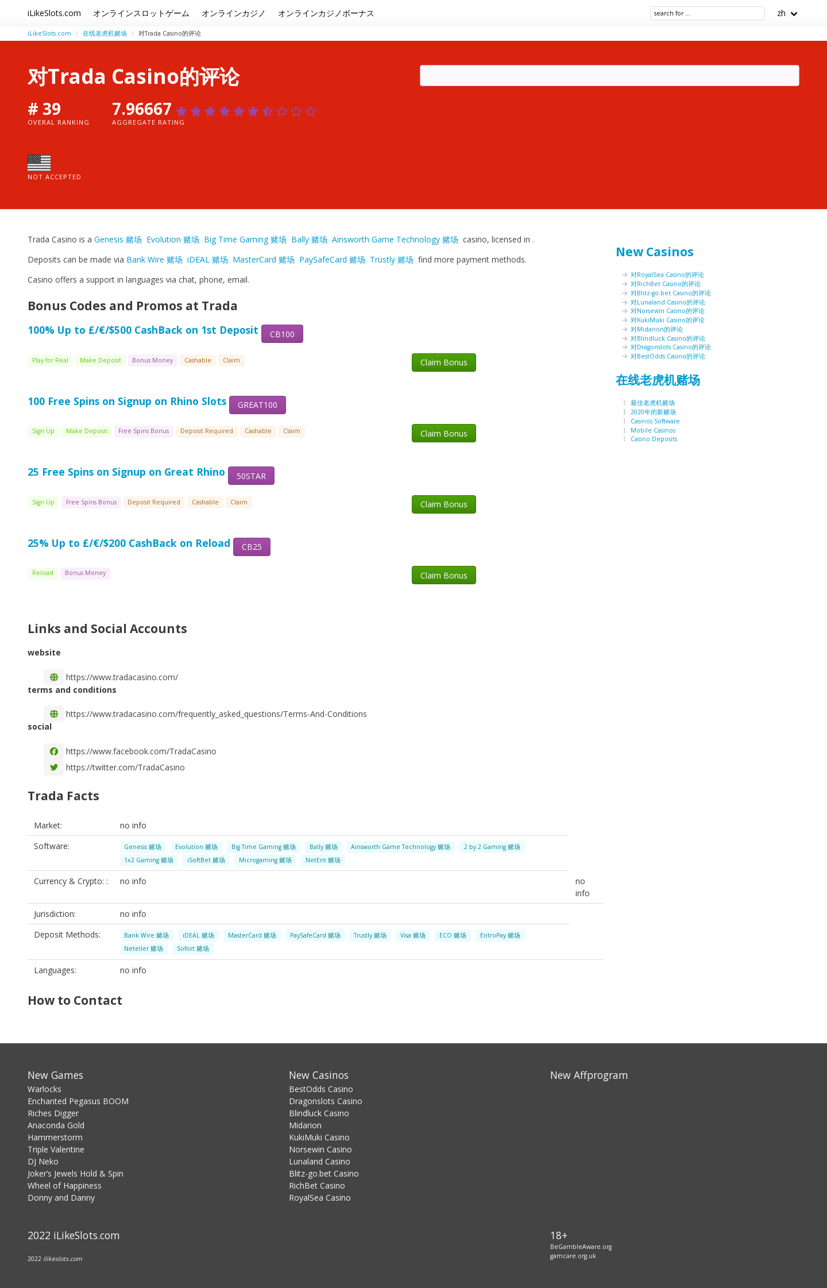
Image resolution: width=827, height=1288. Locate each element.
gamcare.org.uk (573, 1256)
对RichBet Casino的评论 (666, 284)
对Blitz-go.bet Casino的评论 (671, 293)
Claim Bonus (443, 362)
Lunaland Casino (319, 1161)
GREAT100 (257, 404)
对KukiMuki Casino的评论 (668, 320)
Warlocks (44, 1088)
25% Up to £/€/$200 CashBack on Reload (129, 543)
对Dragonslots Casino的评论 (671, 347)
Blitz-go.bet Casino (324, 1173)
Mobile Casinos (653, 430)
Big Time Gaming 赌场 (245, 239)
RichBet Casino (317, 1185)
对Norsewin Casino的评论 (668, 311)
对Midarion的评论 (657, 329)
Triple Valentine (56, 1149)
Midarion (305, 1125)
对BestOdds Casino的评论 (668, 356)
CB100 (282, 334)
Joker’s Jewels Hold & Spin (75, 1173)
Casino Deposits (654, 439)
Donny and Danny (61, 1197)
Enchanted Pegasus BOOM (78, 1101)
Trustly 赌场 (391, 259)
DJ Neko (43, 1161)
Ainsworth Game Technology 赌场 (395, 239)
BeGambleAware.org (581, 1247)
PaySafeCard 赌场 (332, 259)
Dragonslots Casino (325, 1101)
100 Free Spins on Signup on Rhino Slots (127, 401)
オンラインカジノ (234, 12)
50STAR (251, 476)
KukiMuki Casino (319, 1137)
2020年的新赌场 (653, 412)
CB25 (252, 546)
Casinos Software (655, 421)
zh (781, 12)
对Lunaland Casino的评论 (668, 302)
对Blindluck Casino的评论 (668, 338)
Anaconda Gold (56, 1125)
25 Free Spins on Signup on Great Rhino (126, 472)
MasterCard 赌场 (264, 259)
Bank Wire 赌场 (154, 259)
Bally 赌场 (309, 239)
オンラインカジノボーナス (326, 12)
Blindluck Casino (319, 1113)
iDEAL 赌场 (207, 259)
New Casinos (655, 252)
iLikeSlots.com (54, 12)
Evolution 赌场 (172, 239)
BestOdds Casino (321, 1088)
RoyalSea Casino (320, 1197)
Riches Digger (53, 1113)
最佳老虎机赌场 (653, 403)
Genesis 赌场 (118, 239)
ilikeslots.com (62, 1259)
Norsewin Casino (320, 1149)
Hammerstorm (55, 1137)
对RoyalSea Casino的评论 (667, 275)
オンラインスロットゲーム (141, 12)
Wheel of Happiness (65, 1185)
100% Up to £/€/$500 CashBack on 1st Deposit (143, 330)
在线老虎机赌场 (105, 33)
